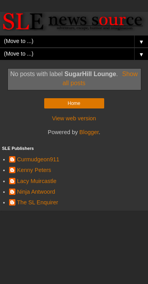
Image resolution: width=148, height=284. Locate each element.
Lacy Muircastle (36, 181)
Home (73, 103)
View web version (74, 118)
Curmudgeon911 (38, 159)
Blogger (89, 132)
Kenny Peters (34, 170)
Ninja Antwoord (36, 192)
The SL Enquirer (37, 202)
